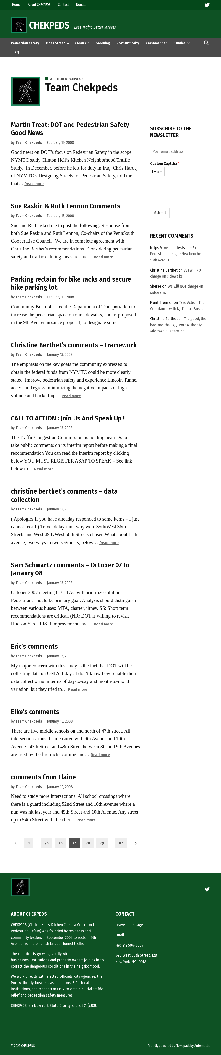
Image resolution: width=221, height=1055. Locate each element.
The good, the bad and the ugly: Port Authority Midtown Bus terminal (178, 324)
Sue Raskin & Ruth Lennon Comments (65, 206)
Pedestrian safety (25, 43)
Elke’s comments (35, 712)
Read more (34, 183)
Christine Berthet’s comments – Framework (74, 345)
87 (121, 843)
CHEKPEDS (49, 25)
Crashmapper (156, 43)
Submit (160, 212)
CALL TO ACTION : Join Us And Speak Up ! (68, 418)
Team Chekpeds (29, 142)
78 (88, 843)
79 (102, 843)
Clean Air (82, 43)
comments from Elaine (43, 777)
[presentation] (68, 43)
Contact (63, 5)
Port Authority (128, 43)
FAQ (16, 52)
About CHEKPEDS (39, 5)
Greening (103, 43)
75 (47, 843)
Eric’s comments (34, 646)
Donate (81, 5)
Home (16, 5)
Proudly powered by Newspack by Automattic (179, 1046)
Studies (180, 43)
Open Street (55, 43)
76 (60, 843)
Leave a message (129, 924)
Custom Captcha (164, 163)
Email (120, 935)
